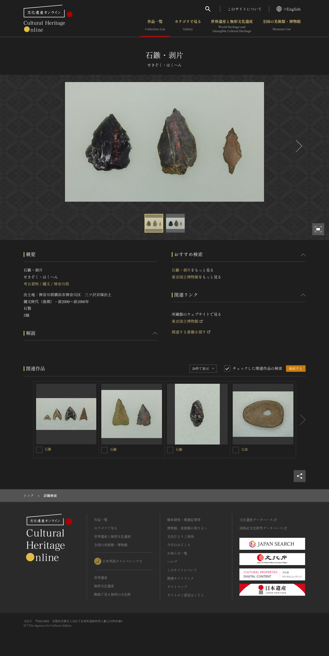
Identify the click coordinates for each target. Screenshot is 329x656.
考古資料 (31, 284)
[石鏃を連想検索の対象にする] (39, 450)
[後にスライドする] (298, 146)
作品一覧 (155, 26)
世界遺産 (101, 577)
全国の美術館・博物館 (281, 26)
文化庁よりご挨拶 (180, 536)
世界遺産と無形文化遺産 (232, 26)
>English (288, 9)
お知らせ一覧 (177, 553)
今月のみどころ (179, 544)
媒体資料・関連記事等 (184, 519)
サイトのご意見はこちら (185, 595)
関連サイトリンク (180, 578)
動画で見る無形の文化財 (112, 594)
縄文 (46, 284)
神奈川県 (61, 284)
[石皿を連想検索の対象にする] (236, 450)
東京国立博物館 (185, 277)
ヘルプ (172, 561)
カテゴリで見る (187, 26)
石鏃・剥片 (181, 270)
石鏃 (48, 449)
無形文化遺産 (104, 586)
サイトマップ (177, 586)
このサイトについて (244, 9)
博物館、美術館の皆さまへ (187, 528)
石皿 (244, 449)
